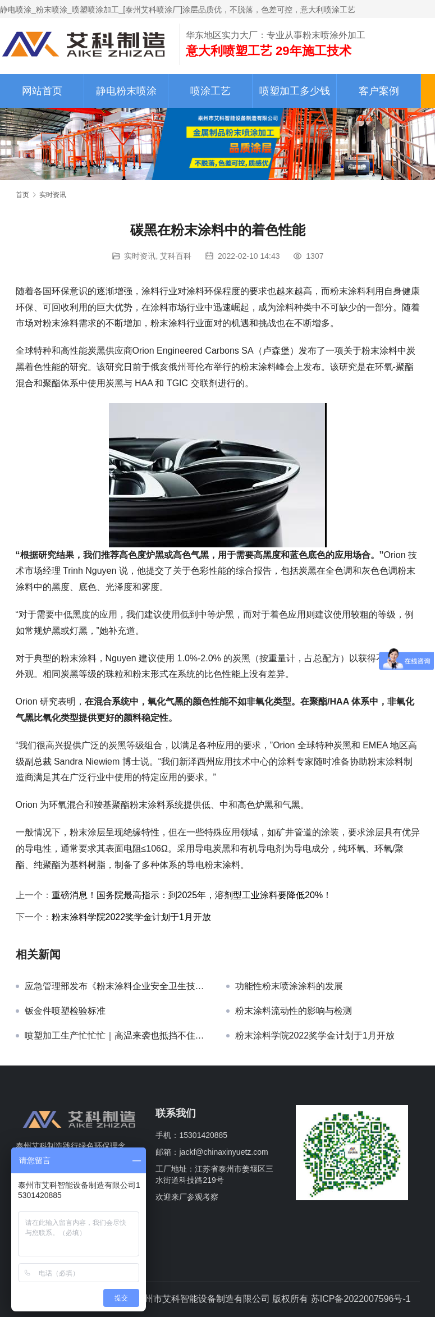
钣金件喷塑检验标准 (65, 1011)
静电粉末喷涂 (126, 91)
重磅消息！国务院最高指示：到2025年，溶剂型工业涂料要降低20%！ (192, 895)
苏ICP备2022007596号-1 (361, 1299)
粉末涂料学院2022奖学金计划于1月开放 (132, 917)
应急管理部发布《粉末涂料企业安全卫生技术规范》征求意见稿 (117, 986)
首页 (22, 195)
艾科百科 (175, 255)
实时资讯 (139, 255)
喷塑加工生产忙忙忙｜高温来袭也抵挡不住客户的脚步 (117, 1035)
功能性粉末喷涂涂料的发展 (289, 986)
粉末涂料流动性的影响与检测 (293, 1011)
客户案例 (379, 91)
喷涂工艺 (210, 91)
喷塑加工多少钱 (294, 91)
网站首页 (42, 91)
